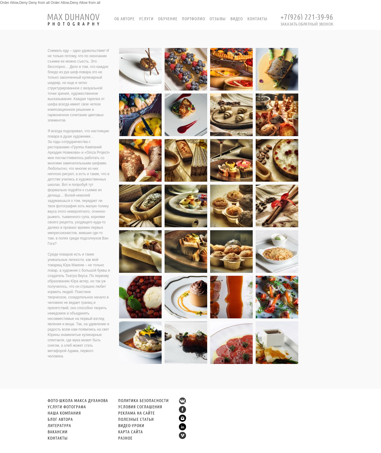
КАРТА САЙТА (130, 431)
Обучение (167, 18)
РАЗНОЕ (125, 437)
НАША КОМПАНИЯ (64, 412)
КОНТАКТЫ (58, 437)
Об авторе (124, 18)
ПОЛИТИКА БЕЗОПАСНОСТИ (143, 400)
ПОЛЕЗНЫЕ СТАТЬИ (136, 419)
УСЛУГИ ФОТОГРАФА (67, 406)
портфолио (193, 18)
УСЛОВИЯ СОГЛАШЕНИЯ (140, 406)
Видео (236, 18)
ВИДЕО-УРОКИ (131, 425)
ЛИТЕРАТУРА (59, 425)
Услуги (146, 18)
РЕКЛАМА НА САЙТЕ (136, 412)
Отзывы (218, 18)
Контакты (257, 18)
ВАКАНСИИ (58, 431)
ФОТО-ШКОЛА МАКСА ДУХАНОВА (78, 400)
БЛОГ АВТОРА (60, 419)
